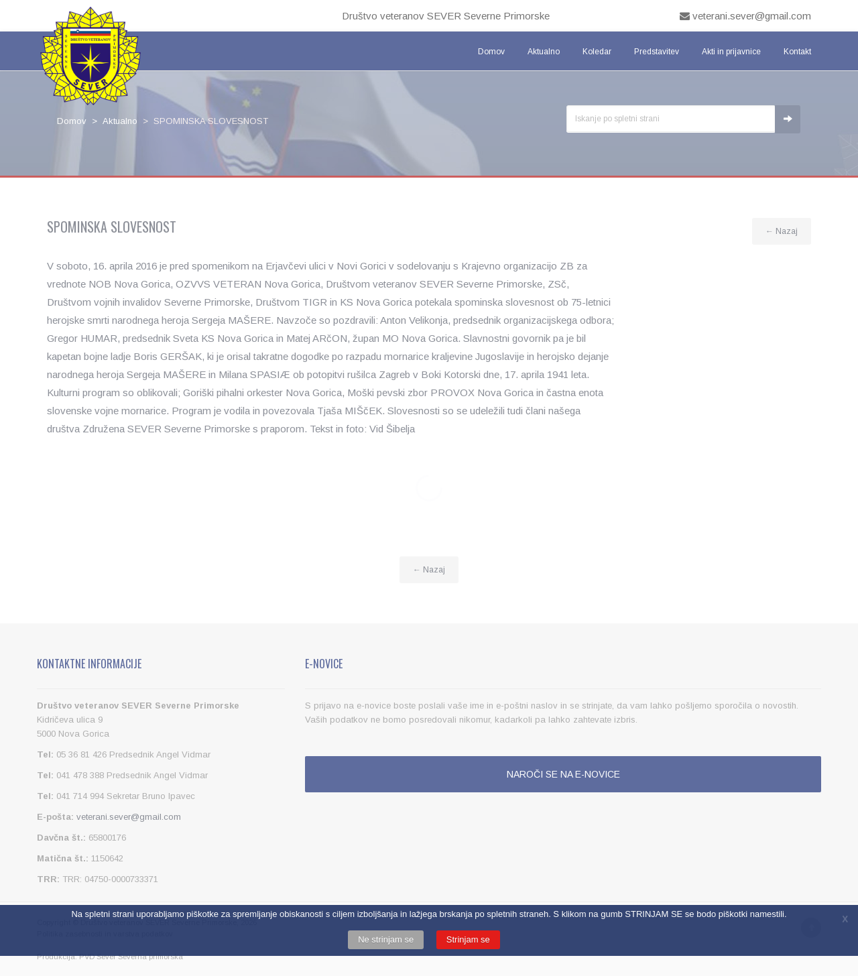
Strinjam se (468, 939)
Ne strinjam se (386, 939)
